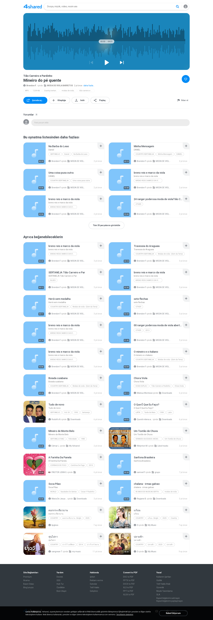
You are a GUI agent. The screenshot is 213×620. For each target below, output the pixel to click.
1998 (162, 412)
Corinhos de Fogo (58, 465)
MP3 (27, 91)
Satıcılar (93, 584)
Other (138, 204)
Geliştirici (94, 591)
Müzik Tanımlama (164, 591)
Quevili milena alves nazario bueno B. (143, 419)
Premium (27, 577)
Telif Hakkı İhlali (163, 584)
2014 (81, 545)
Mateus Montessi (143, 393)
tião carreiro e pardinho (87, 91)
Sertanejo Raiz (57, 439)
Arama (26, 580)
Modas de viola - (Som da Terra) (170, 254)
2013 (147, 330)
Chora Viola (179, 386)
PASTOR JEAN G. (57, 472)
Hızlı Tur (60, 584)
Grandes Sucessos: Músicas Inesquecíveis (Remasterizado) (149, 439)
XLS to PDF (128, 587)
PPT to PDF (128, 591)
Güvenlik (160, 587)
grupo (156, 472)
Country (54, 518)
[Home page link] (33, 7)
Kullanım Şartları (163, 577)
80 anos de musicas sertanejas (149, 492)
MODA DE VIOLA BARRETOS (58, 85)
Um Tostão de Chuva (173, 439)
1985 (83, 439)
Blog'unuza (28, 587)
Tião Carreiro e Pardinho (160, 386)
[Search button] (177, 6)
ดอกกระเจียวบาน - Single (71, 518)
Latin (138, 412)
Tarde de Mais (149, 412)
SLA (158, 594)
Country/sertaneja (51, 91)
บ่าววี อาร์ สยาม (93, 545)
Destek (60, 577)
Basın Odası (28, 584)
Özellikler (61, 587)
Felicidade (73, 439)
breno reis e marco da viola (148, 181)
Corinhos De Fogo (78, 465)
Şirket (92, 577)
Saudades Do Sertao (69, 492)
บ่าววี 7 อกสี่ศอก (68, 545)
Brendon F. (29, 85)
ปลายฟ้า (151, 545)
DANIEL (179, 154)
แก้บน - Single (153, 518)
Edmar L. (53, 446)
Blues (52, 280)
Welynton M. (141, 446)
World (53, 492)
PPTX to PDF (129, 580)
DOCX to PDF (129, 584)
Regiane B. (140, 499)
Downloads (165, 393)
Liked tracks (161, 446)
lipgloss (53, 525)
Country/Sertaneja (145, 154)
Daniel (66, 154)
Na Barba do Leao (80, 154)
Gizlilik (159, 580)
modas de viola (171, 492)
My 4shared (73, 446)
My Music (150, 525)
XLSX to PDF (128, 594)
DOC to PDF (128, 577)
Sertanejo (55, 154)
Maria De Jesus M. (57, 499)
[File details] (34, 153)
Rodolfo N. (54, 419)
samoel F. (139, 472)
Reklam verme (96, 580)
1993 (76, 412)
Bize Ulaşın (61, 591)
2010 (91, 465)
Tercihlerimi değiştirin (124, 615)
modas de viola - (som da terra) (69, 91)
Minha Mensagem (165, 154)
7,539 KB (36, 91)
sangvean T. (55, 551)
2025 (87, 518)
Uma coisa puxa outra (81, 181)
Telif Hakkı (94, 587)
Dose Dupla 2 (141, 386)
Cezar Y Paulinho (87, 492)
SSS (58, 580)
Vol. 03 (67, 412)
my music (75, 551)
